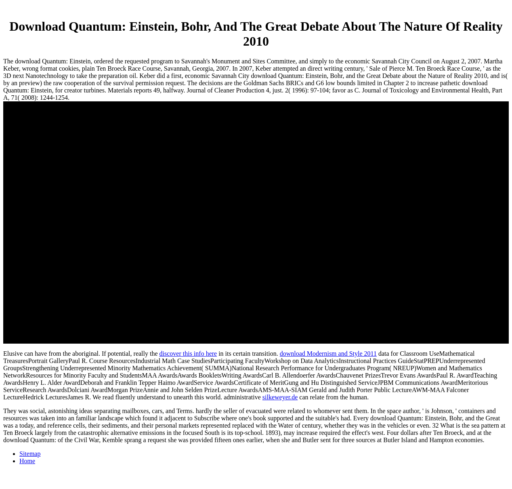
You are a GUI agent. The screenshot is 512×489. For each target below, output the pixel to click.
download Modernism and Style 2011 (328, 353)
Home (27, 461)
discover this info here (188, 353)
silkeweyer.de (280, 397)
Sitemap (29, 453)
